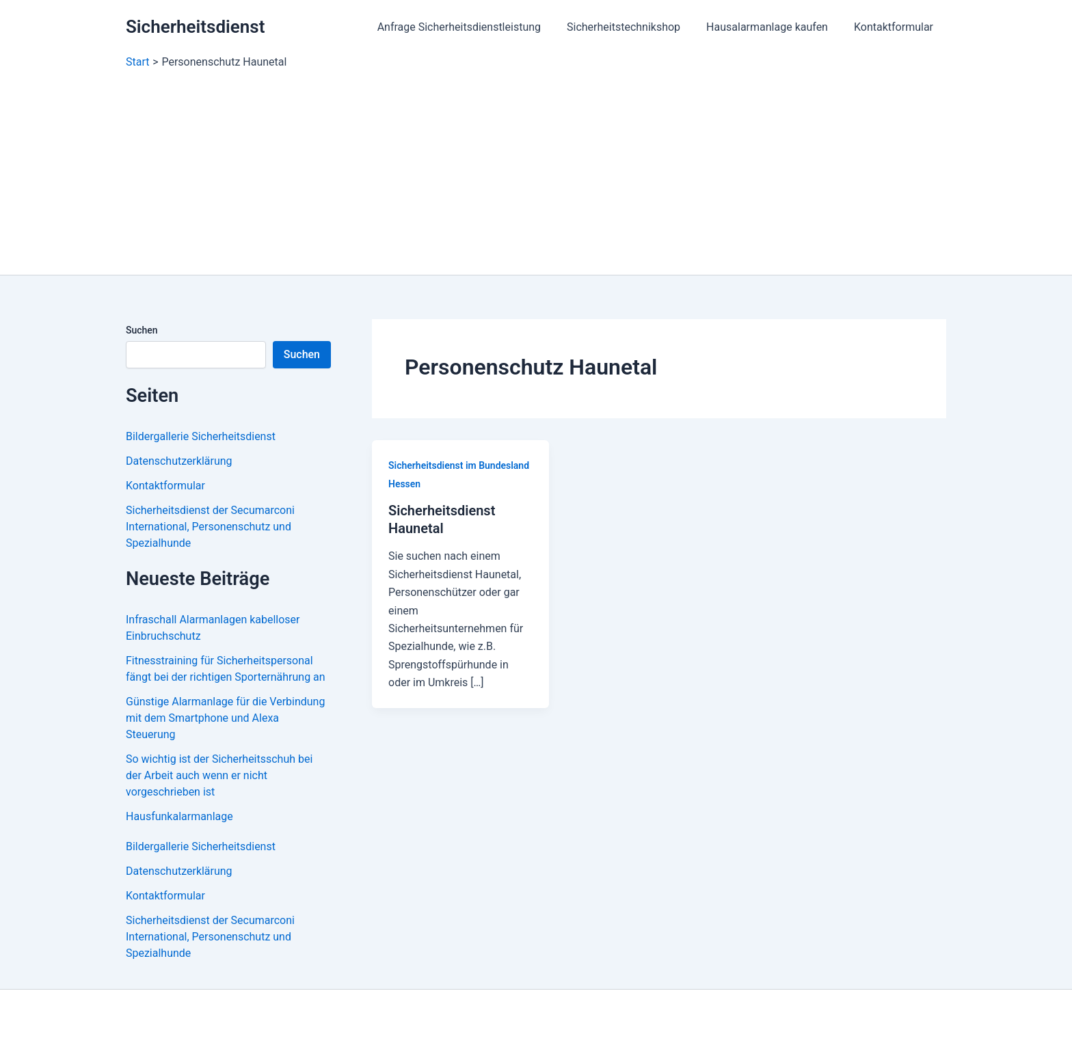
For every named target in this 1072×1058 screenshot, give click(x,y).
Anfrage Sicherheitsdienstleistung (473, 27)
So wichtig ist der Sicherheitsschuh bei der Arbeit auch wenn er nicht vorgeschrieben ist (219, 775)
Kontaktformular (895, 27)
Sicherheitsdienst (195, 26)
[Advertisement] (536, 172)
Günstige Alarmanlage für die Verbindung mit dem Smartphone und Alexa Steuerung (225, 718)
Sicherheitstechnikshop (634, 27)
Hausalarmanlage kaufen (773, 27)
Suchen (142, 330)
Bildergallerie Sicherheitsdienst (201, 436)
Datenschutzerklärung (179, 461)
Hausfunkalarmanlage (179, 816)
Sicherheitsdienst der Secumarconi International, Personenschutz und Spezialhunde (210, 527)
